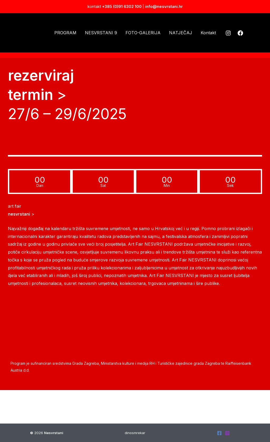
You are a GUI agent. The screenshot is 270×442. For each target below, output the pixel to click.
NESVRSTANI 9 (101, 32)
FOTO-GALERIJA (143, 32)
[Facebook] (240, 33)
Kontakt (208, 32)
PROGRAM (65, 32)
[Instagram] (228, 33)
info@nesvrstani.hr (164, 6)
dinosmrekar (135, 433)
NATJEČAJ (180, 32)
